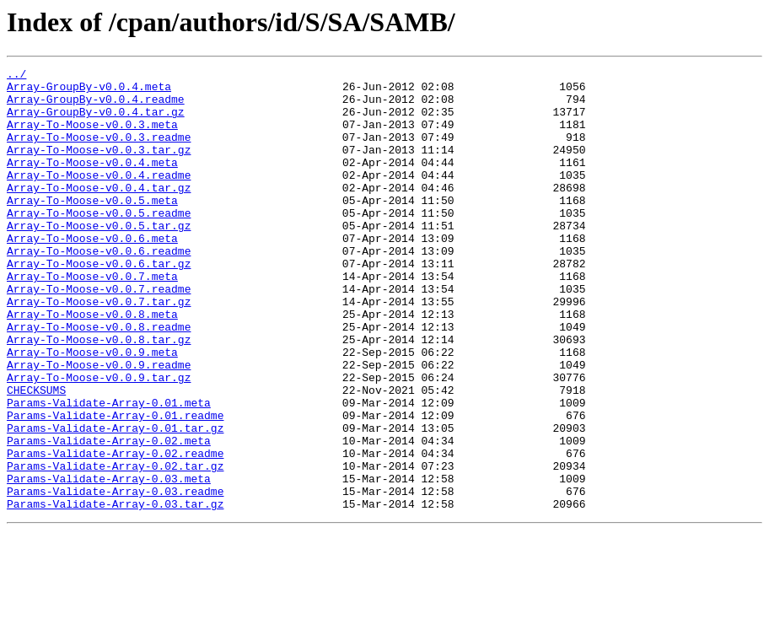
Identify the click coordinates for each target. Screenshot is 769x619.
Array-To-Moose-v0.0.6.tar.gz (99, 303)
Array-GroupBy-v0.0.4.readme (96, 106)
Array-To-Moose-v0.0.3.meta (92, 136)
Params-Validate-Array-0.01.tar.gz (115, 501)
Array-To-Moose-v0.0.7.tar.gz (99, 349)
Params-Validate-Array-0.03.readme (115, 576)
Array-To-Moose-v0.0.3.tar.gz (99, 167)
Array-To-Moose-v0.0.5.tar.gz (99, 258)
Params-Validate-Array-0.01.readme (115, 485)
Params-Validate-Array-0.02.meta (109, 516)
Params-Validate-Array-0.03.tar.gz (115, 592)
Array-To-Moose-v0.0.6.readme (99, 288)
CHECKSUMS (36, 455)
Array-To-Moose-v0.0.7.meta (92, 318)
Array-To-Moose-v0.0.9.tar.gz (99, 440)
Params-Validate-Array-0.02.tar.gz (115, 546)
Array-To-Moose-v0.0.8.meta (92, 364)
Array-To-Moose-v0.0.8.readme (99, 379)
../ (16, 75)
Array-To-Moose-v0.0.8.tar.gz (99, 394)
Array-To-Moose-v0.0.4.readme (99, 197)
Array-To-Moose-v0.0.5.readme (99, 242)
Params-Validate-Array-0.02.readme (115, 531)
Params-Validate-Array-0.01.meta (109, 470)
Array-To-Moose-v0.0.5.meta (92, 227)
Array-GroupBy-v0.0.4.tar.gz (96, 121)
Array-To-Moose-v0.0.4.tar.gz (99, 212)
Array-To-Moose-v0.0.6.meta (92, 273)
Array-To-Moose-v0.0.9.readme (99, 425)
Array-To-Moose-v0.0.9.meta (92, 409)
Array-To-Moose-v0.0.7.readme (99, 334)
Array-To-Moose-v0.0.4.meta (92, 182)
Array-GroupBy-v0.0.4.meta (89, 91)
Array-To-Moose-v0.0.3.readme (99, 151)
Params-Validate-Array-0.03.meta (109, 561)
